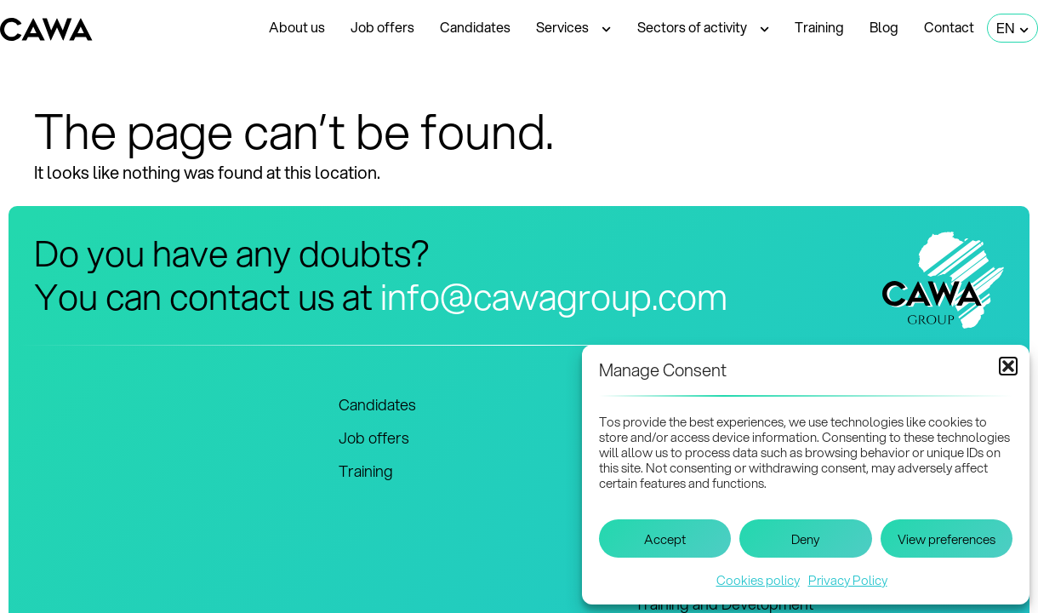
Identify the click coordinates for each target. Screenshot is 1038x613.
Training (819, 27)
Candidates (475, 27)
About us (297, 27)
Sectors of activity (703, 28)
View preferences (946, 539)
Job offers (382, 27)
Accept (665, 539)
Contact (949, 27)
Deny (805, 539)
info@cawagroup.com (553, 296)
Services (573, 28)
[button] (1008, 366)
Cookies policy (758, 579)
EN (1012, 28)
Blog (884, 27)
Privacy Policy (847, 579)
